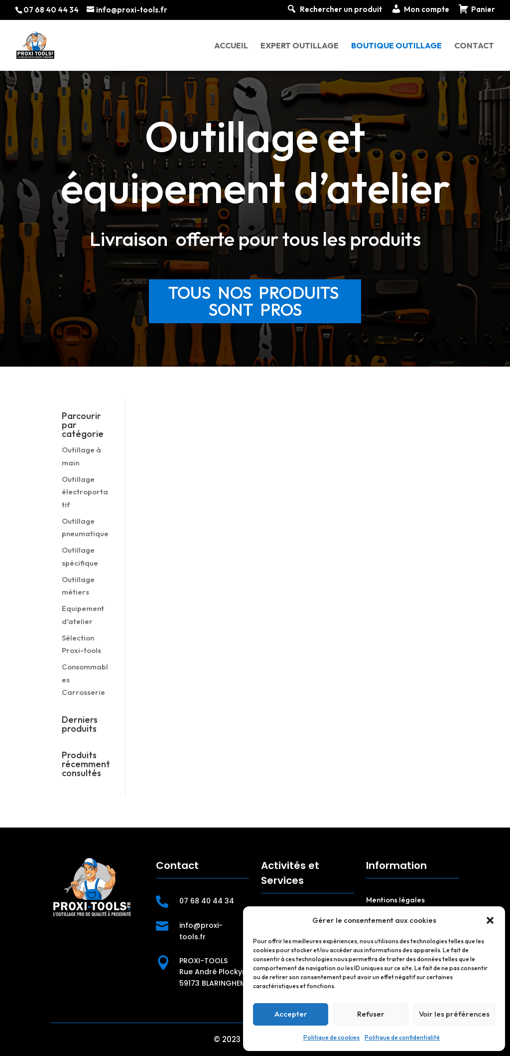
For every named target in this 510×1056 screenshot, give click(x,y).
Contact (474, 46)
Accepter (290, 1014)
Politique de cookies (331, 1037)
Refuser (370, 1014)
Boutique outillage (396, 46)
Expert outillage (299, 46)
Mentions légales (395, 899)
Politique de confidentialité (402, 1037)
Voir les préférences (454, 1014)
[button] (490, 920)
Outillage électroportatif (85, 491)
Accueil (231, 46)
